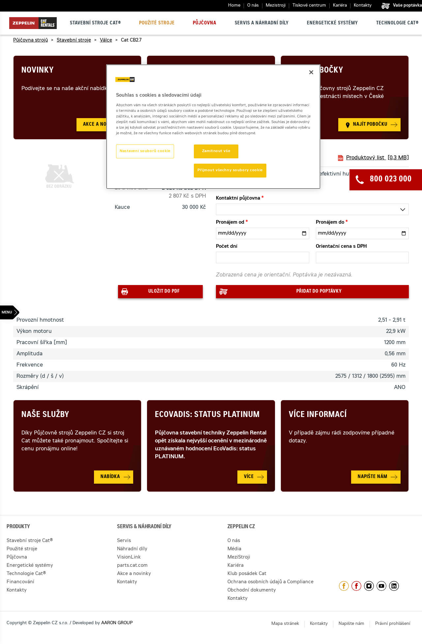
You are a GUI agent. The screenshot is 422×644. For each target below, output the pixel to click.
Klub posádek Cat (246, 574)
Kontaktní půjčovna (238, 198)
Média (234, 549)
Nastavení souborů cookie (145, 151)
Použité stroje (157, 23)
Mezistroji (276, 6)
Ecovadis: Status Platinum (207, 415)
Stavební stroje (74, 40)
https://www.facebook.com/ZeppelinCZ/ (344, 586)
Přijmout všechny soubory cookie (230, 170)
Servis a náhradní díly (262, 23)
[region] (213, 126)
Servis (124, 541)
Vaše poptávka (407, 6)
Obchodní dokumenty (251, 590)
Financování (20, 582)
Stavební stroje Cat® (95, 23)
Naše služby (45, 415)
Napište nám (351, 624)
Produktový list (377, 158)
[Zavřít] (311, 72)
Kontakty (363, 6)
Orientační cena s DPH (341, 246)
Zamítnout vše (216, 151)
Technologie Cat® (397, 23)
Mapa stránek (285, 624)
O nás (253, 6)
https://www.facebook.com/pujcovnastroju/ (356, 586)
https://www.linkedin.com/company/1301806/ (394, 586)
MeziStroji (238, 557)
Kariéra (340, 6)
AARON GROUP (117, 623)
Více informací (318, 415)
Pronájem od (230, 222)
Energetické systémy (332, 23)
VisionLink (129, 557)
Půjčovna (204, 23)
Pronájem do (330, 222)
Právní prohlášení (392, 624)
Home (234, 6)
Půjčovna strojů (30, 40)
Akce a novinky (134, 574)
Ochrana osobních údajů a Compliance (270, 582)
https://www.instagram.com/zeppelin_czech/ (369, 586)
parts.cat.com (132, 566)
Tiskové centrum (309, 6)
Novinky (37, 71)
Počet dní (226, 246)
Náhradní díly (132, 549)
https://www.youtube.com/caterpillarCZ (381, 586)
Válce (106, 40)
